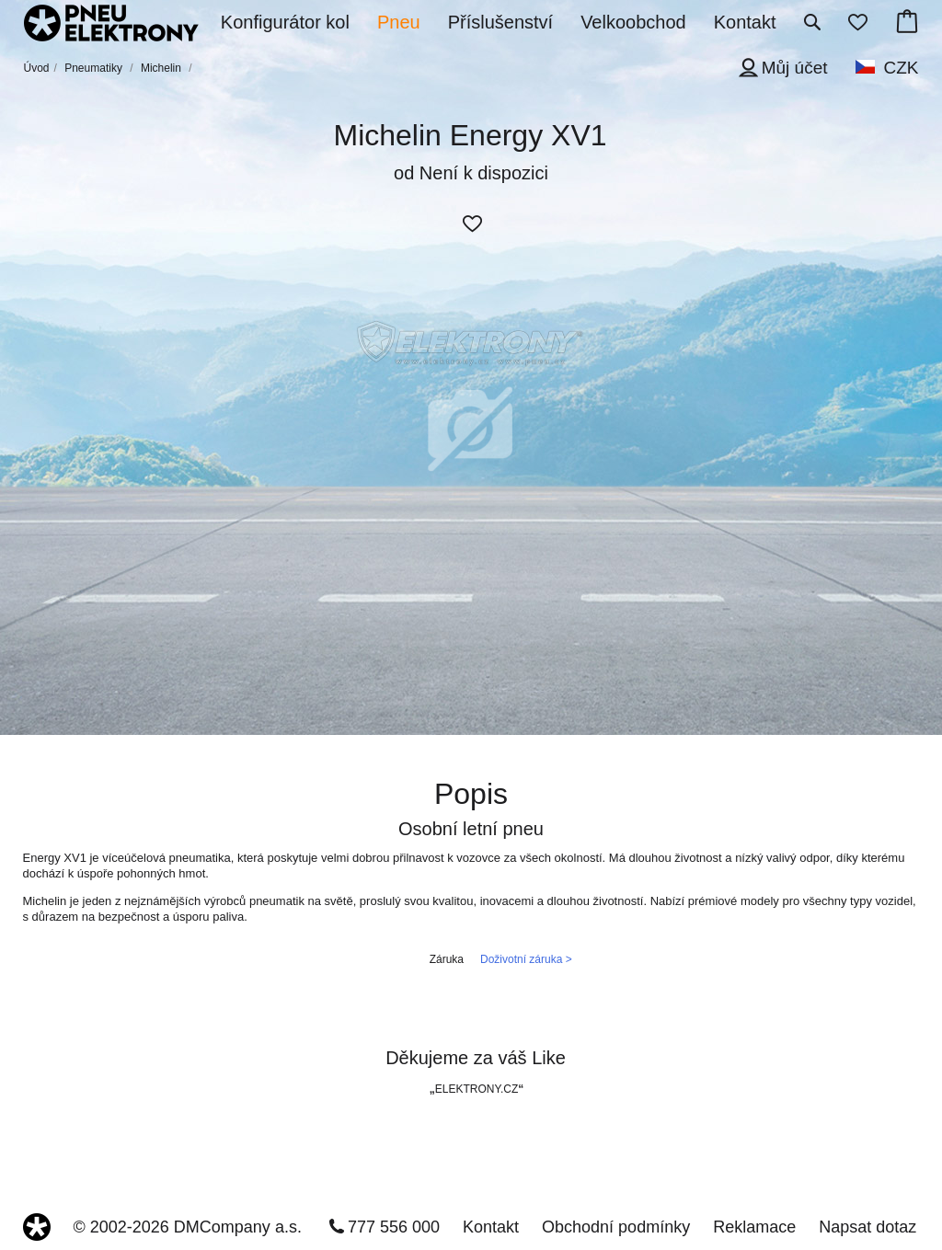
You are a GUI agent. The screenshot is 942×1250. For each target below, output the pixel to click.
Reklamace (754, 1227)
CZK (901, 67)
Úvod (37, 68)
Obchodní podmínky (616, 1227)
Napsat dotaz (867, 1227)
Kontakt (491, 1227)
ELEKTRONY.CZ (476, 1089)
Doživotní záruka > (526, 959)
